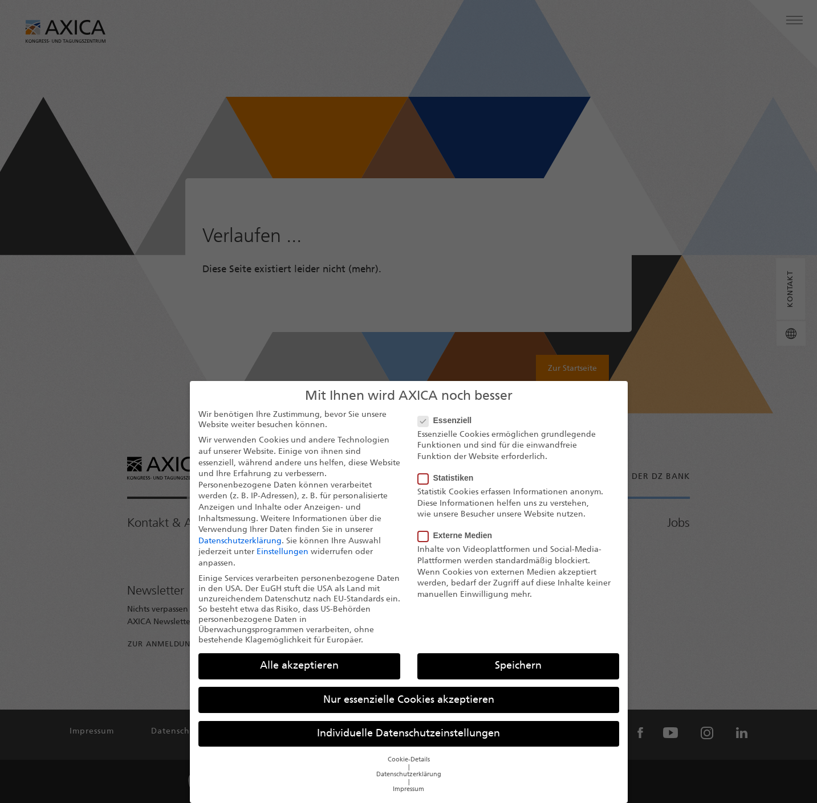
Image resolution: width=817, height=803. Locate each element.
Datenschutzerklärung (240, 550)
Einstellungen (282, 560)
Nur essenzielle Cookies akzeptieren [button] (408, 709)
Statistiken (449, 486)
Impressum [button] (408, 798)
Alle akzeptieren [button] (299, 674)
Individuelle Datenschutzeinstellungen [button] (408, 742)
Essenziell (448, 428)
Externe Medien (458, 543)
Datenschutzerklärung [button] (408, 783)
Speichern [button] (518, 674)
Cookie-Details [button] (409, 768)
